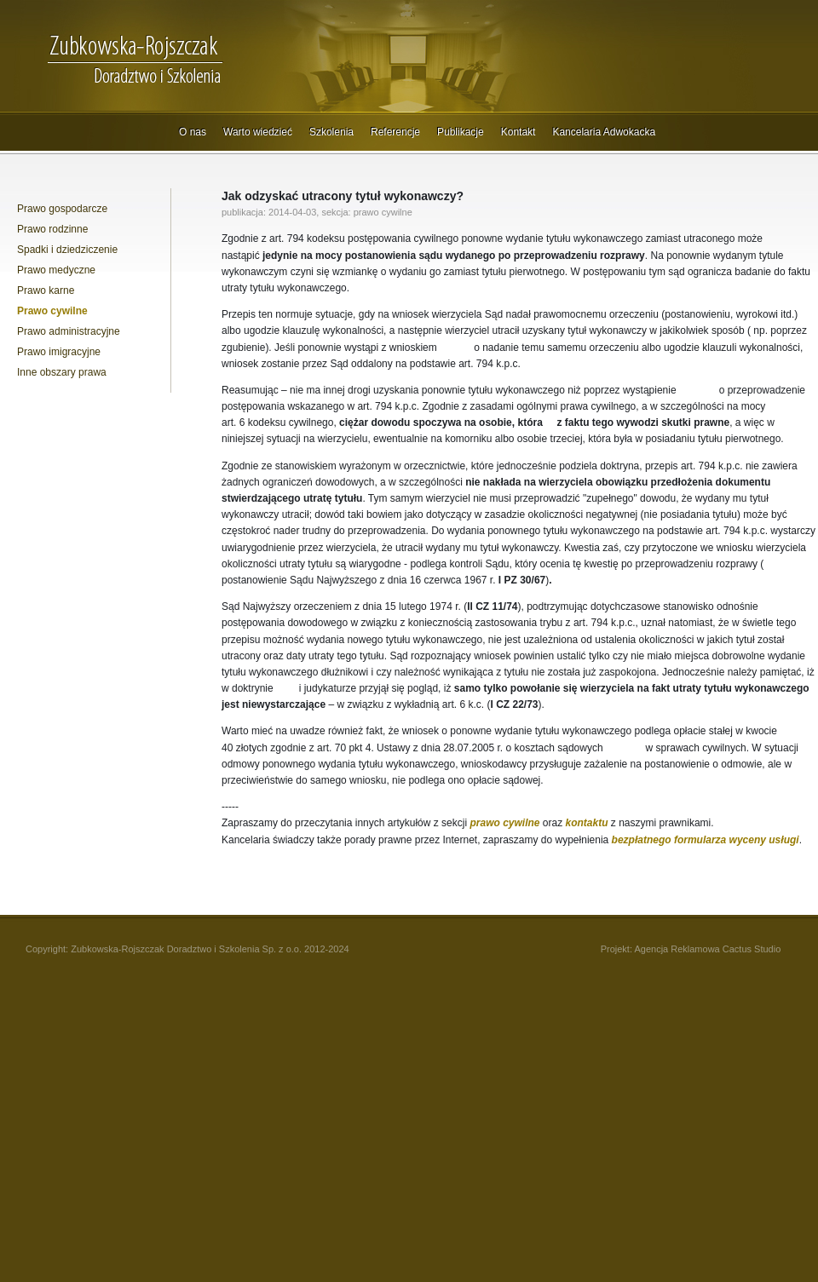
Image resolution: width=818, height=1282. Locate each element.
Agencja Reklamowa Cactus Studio (707, 949)
